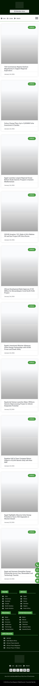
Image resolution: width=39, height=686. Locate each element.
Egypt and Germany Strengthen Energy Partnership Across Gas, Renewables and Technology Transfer (18, 573)
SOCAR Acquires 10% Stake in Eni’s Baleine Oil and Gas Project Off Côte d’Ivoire (19, 235)
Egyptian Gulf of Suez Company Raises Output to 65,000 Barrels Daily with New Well (18, 460)
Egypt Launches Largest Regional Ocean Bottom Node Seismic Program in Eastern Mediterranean (18, 180)
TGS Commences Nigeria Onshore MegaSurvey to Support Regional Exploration (16, 69)
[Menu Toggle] (36, 18)
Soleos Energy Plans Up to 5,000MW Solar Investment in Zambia (19, 124)
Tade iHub (33, 682)
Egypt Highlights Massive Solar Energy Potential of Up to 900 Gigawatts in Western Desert (17, 517)
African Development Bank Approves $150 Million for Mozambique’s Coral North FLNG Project (19, 291)
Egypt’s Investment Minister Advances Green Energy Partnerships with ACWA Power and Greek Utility (17, 347)
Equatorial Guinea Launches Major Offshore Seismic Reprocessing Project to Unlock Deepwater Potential (19, 404)
